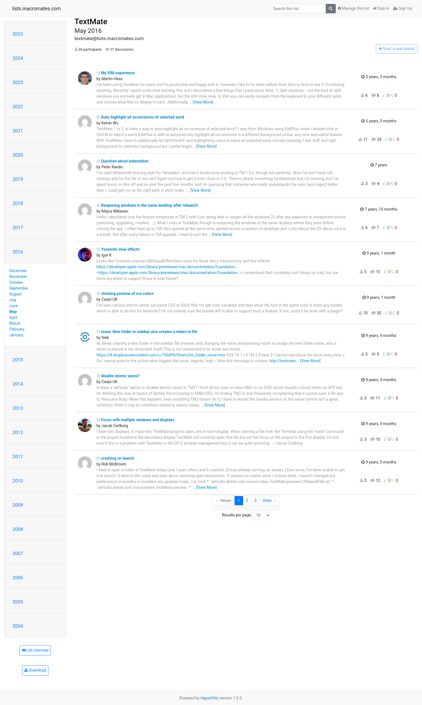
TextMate (91, 21)
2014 (18, 384)
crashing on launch (115, 458)
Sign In (381, 8)
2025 (18, 34)
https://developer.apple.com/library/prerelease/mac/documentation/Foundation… (167, 267)
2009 (18, 505)
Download (35, 670)
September (18, 288)
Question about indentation (123, 161)
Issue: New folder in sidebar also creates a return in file (147, 331)
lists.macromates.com (36, 8)
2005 (18, 602)
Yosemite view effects (118, 249)
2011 (18, 456)
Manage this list (353, 8)
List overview (35, 650)
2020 (18, 155)
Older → (270, 500)
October (16, 282)
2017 (18, 227)
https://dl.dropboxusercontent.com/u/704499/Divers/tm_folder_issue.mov (161, 355)
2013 (18, 408)
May (13, 311)
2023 (18, 82)
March (15, 323)
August (15, 294)
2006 (18, 577)
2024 (18, 58)
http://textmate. (283, 361)
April (13, 317)
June (13, 306)
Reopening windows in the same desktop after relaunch (147, 205)
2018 (18, 203)
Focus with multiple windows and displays (135, 420)
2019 (18, 179)
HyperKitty (210, 698)
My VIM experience (116, 73)
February (16, 329)
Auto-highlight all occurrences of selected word (140, 117)
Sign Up (402, 8)
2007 (18, 553)
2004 (18, 626)
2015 (18, 360)
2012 (18, 432)
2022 (18, 106)
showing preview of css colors (125, 293)
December (18, 270)
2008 (18, 529)
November (18, 276)
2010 (18, 481)
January (16, 335)
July (12, 300)
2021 (18, 131)
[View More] (203, 102)
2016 (18, 252)
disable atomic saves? (118, 376)
